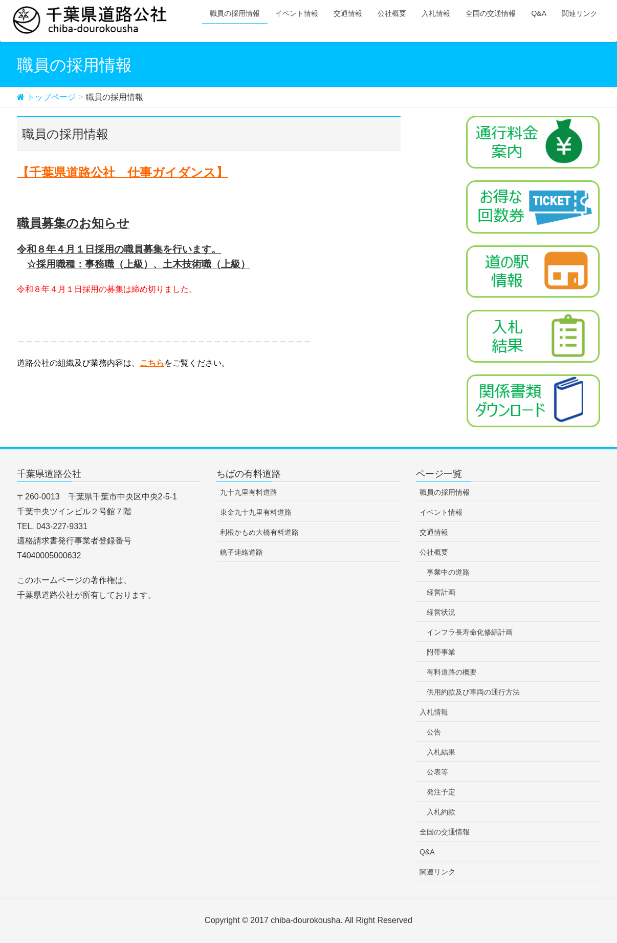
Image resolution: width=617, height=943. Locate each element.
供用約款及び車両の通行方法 (473, 692)
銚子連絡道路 (241, 552)
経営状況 (441, 612)
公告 (434, 732)
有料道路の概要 (452, 672)
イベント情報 (441, 512)
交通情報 (434, 532)
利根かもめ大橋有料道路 (259, 532)
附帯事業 (441, 652)
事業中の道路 (448, 572)
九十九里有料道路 (248, 492)
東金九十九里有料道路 (256, 512)
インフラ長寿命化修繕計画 (470, 632)
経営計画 (441, 592)
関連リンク (437, 872)
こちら (152, 363)
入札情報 (434, 712)
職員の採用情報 (445, 492)
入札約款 (441, 812)
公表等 (437, 772)
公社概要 (434, 552)
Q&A (427, 852)
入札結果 (441, 752)
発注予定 (441, 792)
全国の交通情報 (445, 832)
